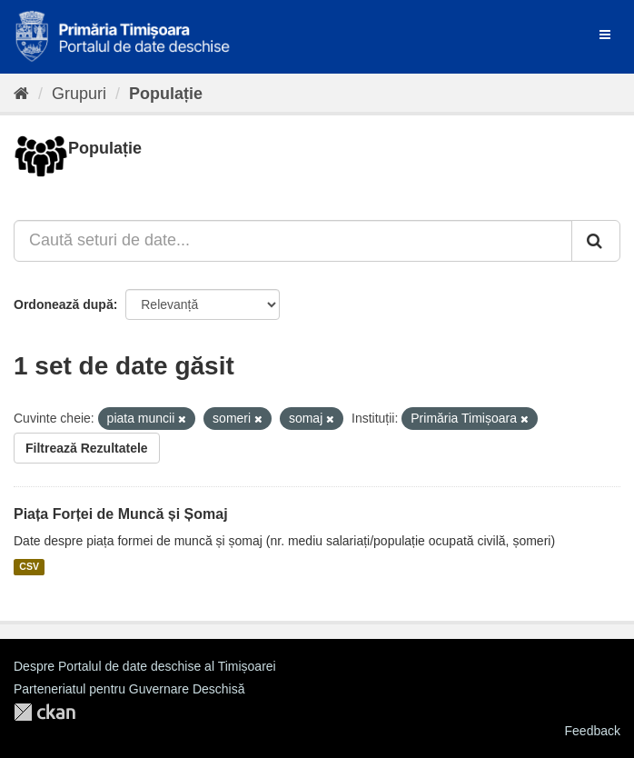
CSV (29, 567)
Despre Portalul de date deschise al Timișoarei (145, 666)
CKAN (44, 712)
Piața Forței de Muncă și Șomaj (121, 514)
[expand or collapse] (604, 34)
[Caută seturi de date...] (293, 241)
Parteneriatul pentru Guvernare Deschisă (129, 689)
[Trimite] (595, 241)
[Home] (21, 94)
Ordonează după (64, 304)
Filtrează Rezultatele (86, 448)
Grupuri (79, 94)
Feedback (592, 730)
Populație (166, 94)
